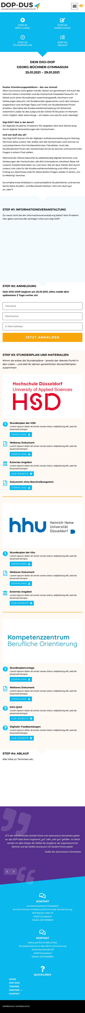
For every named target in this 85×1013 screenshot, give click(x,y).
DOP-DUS (14, 983)
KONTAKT (14, 993)
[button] (74, 6)
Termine (14, 986)
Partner (15, 990)
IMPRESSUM (8, 1006)
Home (12, 979)
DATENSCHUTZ (23, 1006)
